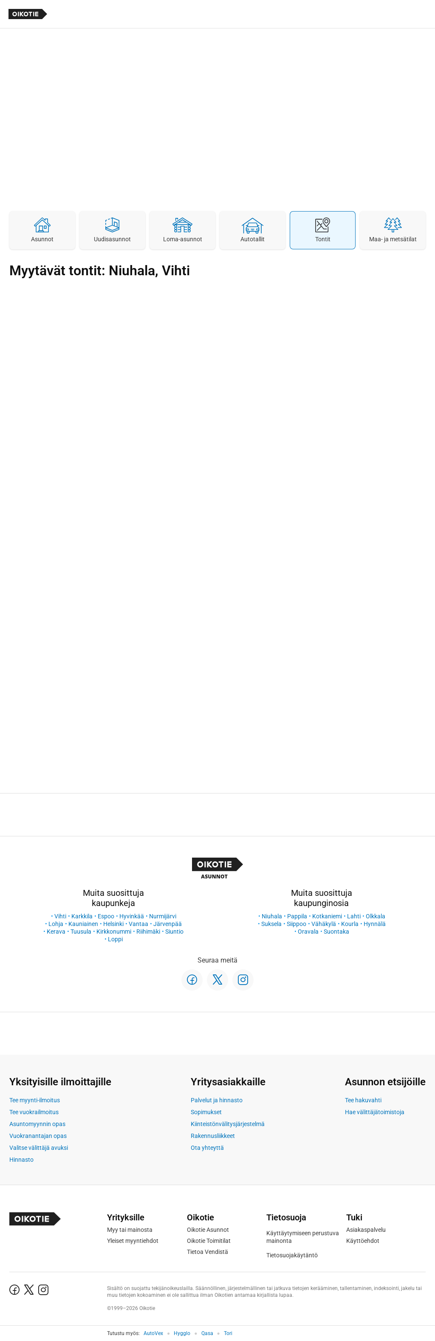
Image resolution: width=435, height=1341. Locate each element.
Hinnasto (21, 1159)
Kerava (56, 931)
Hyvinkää (131, 916)
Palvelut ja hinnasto (217, 1100)
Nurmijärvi (162, 916)
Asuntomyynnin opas (37, 1124)
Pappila (297, 916)
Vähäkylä (323, 923)
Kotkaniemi (327, 916)
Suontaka (336, 931)
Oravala (308, 931)
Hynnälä (375, 923)
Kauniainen (83, 923)
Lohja (55, 923)
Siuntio (174, 931)
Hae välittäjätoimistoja (374, 1112)
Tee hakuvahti (363, 1100)
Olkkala (375, 916)
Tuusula (81, 931)
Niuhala (272, 916)
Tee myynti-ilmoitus (34, 1100)
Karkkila (82, 916)
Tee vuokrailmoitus (34, 1112)
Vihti (60, 916)
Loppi (115, 939)
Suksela (271, 923)
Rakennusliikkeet (213, 1135)
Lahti (354, 916)
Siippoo (296, 923)
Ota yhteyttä (207, 1147)
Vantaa (138, 923)
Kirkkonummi (113, 931)
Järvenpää (167, 923)
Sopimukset (206, 1112)
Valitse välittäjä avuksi (38, 1147)
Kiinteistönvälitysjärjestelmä (228, 1124)
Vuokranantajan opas (38, 1135)
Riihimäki (148, 931)
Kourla (350, 923)
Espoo (106, 916)
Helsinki (113, 923)
